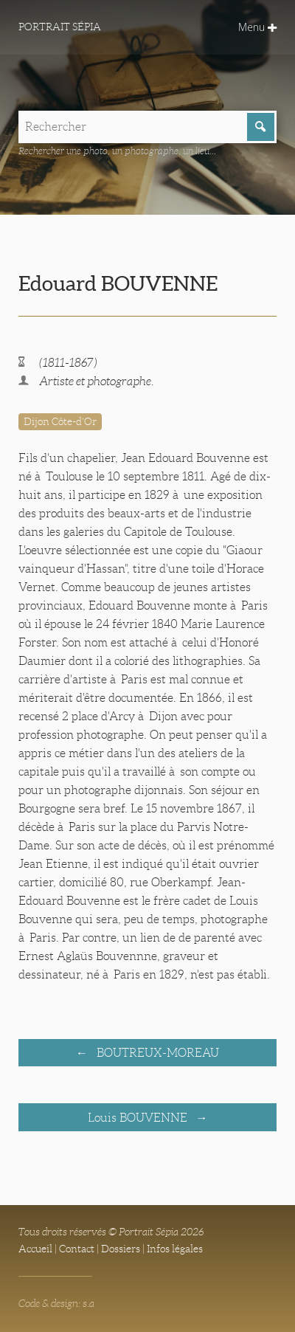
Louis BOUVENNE (139, 1117)
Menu (257, 27)
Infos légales (175, 1249)
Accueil (35, 1249)
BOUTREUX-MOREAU (156, 1052)
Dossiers (120, 1249)
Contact (76, 1249)
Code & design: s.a (56, 1303)
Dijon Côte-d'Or (60, 421)
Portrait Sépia (59, 26)
